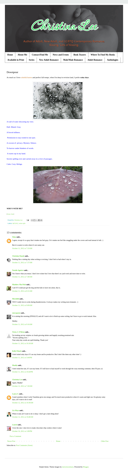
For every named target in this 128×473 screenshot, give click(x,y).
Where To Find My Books (103, 54)
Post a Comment (15, 436)
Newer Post (11, 441)
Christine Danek (18, 256)
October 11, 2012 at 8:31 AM (22, 291)
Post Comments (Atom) (24, 445)
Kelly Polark (17, 351)
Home (10, 54)
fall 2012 (15, 223)
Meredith (15, 299)
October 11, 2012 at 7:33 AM (22, 248)
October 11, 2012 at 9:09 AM (22, 305)
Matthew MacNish (19, 284)
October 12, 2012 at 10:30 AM (22, 403)
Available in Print (15, 60)
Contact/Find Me (40, 54)
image (8, 214)
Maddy (14, 365)
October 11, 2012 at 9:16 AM (22, 324)
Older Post (105, 441)
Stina (14, 237)
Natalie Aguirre (18, 270)
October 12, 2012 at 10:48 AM (22, 417)
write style (22, 223)
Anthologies (112, 60)
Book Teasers (79, 54)
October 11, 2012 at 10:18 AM (22, 343)
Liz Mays (15, 410)
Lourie (14, 425)
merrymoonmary (68, 467)
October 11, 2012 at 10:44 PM (22, 372)
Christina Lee (17, 380)
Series (31, 60)
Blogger (85, 467)
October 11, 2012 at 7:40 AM (22, 277)
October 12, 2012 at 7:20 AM (22, 386)
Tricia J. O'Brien (18, 332)
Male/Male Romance (73, 60)
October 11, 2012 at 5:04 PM (22, 358)
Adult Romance (95, 60)
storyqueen (16, 313)
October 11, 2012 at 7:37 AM (22, 262)
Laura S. (15, 394)
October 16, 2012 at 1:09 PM (22, 431)
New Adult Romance (49, 60)
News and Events (61, 54)
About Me (22, 54)
